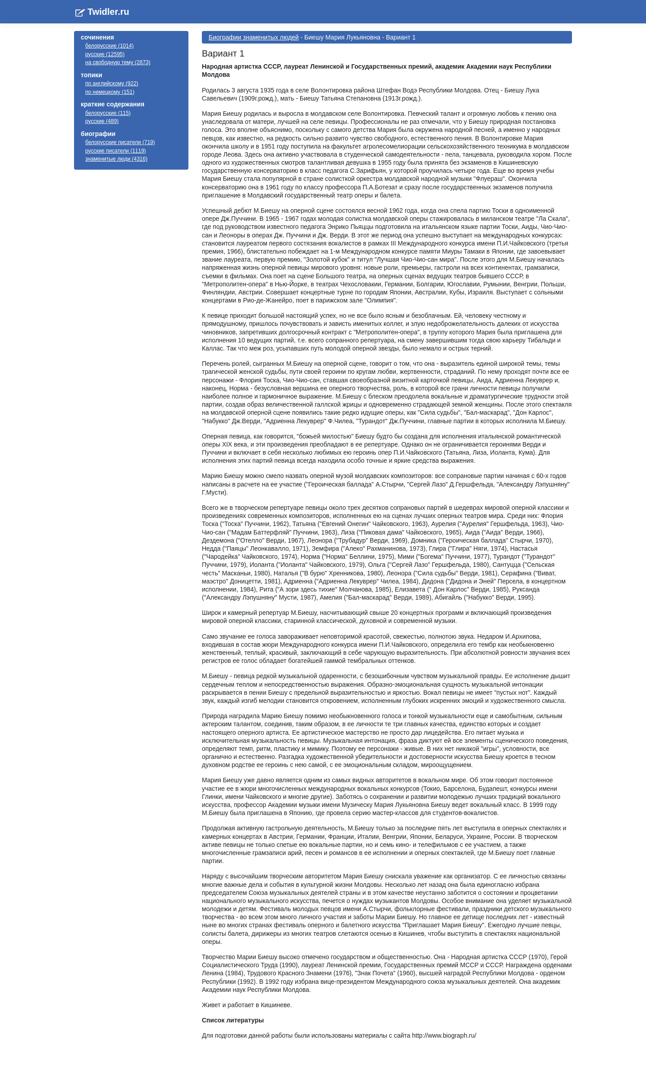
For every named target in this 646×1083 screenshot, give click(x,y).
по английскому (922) (111, 83)
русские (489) (101, 121)
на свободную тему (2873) (117, 62)
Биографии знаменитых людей (254, 37)
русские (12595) (105, 54)
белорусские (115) (108, 113)
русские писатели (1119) (115, 151)
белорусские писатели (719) (120, 142)
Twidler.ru (108, 12)
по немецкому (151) (109, 92)
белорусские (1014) (109, 46)
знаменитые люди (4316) (116, 159)
